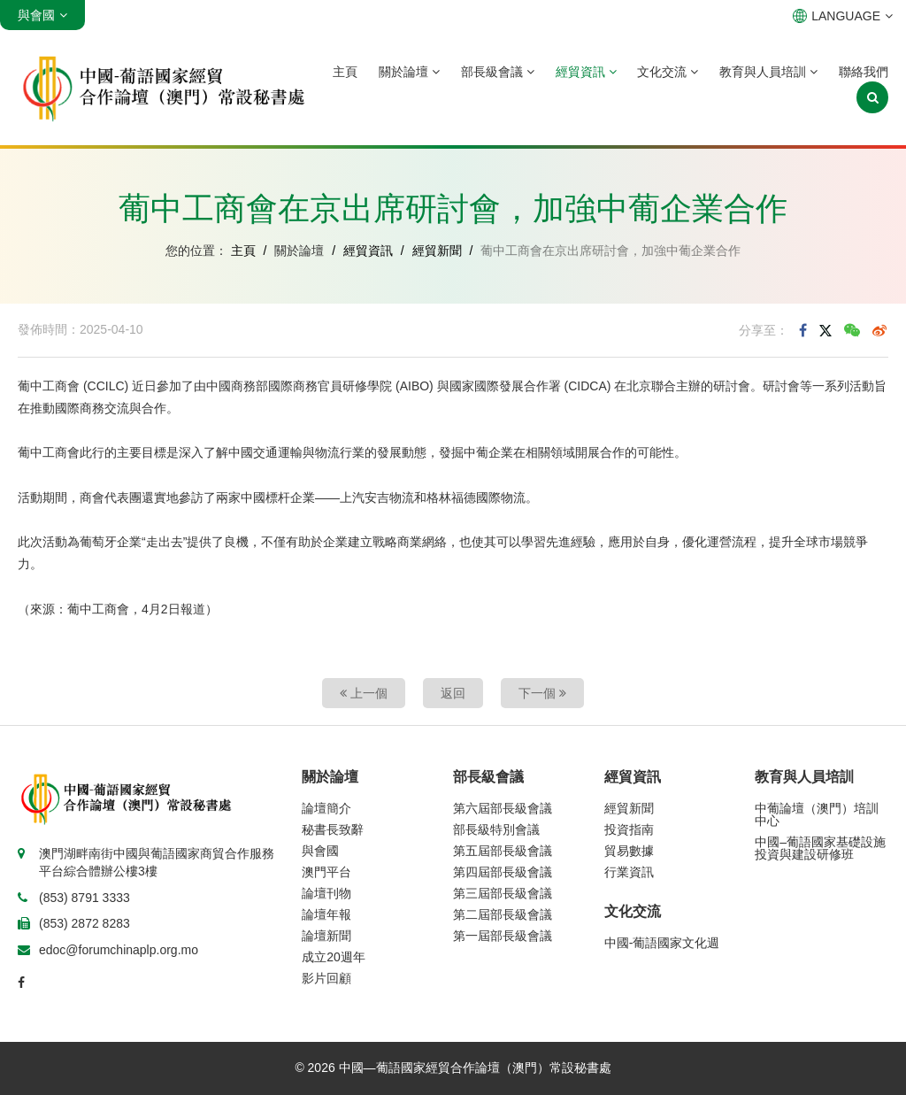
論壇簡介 (326, 808)
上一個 (364, 693)
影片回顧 (326, 978)
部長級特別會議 (496, 829)
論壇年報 (326, 914)
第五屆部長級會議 (502, 851)
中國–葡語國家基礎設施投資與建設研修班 (820, 848)
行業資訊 (629, 872)
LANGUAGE (843, 16)
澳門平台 (326, 872)
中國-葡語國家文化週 (662, 943)
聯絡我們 (863, 72)
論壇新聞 (326, 936)
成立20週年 (333, 957)
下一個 (542, 693)
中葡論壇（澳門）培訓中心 (817, 814)
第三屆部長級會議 (502, 893)
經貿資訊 (586, 72)
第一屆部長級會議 (502, 936)
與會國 (320, 851)
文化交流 (667, 72)
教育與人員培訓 (768, 72)
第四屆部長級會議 (502, 872)
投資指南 (629, 829)
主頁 (345, 72)
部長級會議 (497, 72)
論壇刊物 (326, 893)
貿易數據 (629, 851)
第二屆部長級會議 (502, 914)
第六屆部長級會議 (502, 808)
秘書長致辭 (333, 829)
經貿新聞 (437, 250)
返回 (453, 693)
